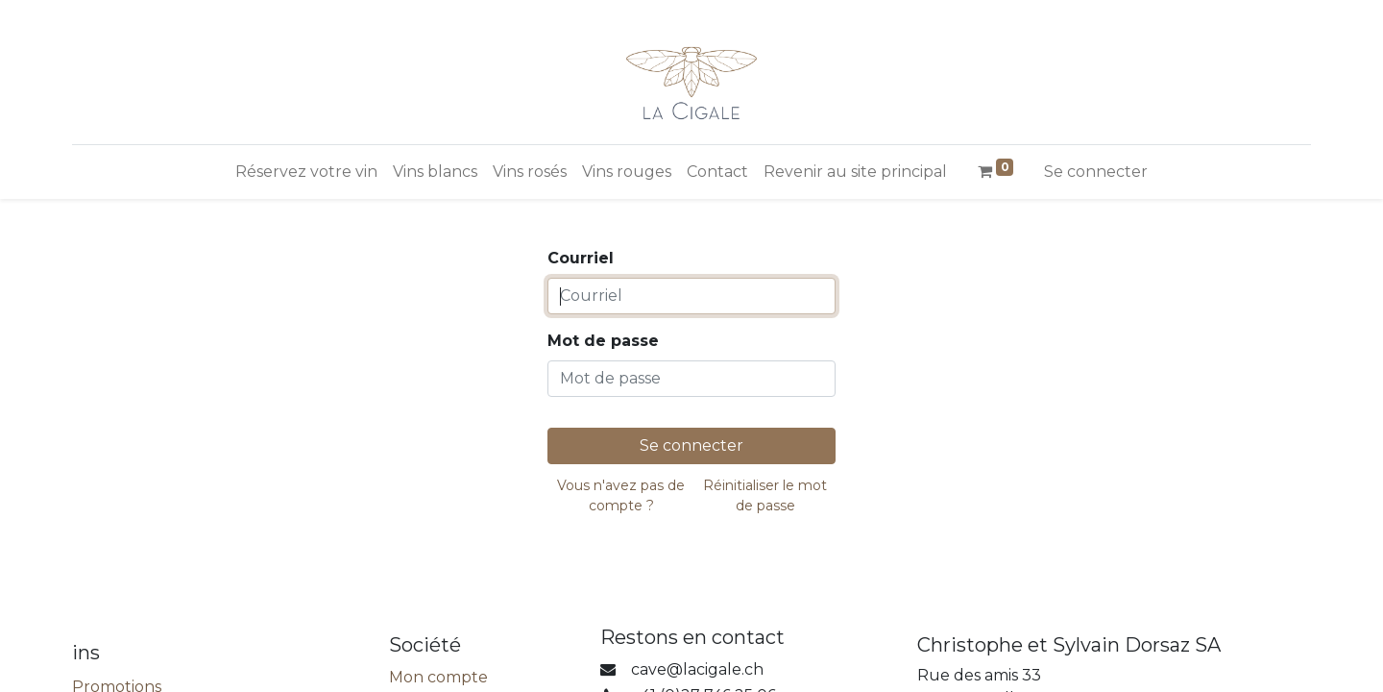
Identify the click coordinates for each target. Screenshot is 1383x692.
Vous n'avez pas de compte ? (621, 495)
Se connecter (1096, 171)
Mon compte (438, 677)
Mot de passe (603, 341)
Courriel (580, 258)
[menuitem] (306, 172)
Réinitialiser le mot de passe (765, 495)
